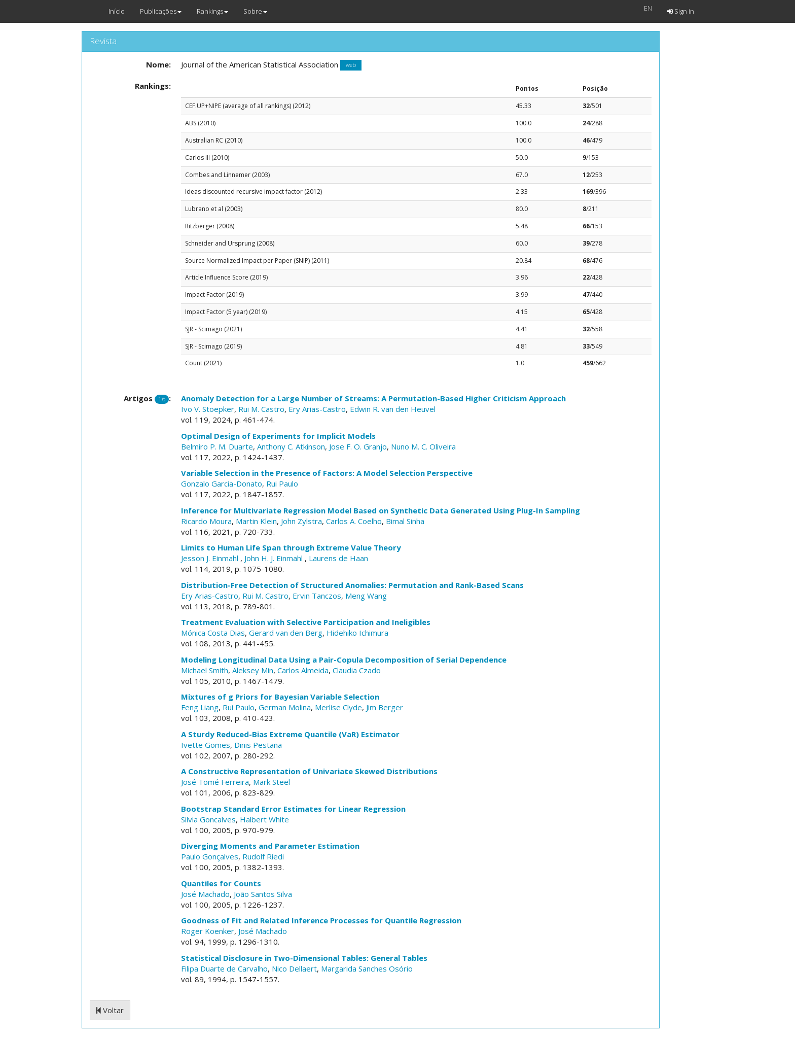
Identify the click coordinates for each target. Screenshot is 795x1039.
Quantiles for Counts (221, 883)
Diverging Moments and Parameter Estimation (270, 846)
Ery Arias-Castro (317, 409)
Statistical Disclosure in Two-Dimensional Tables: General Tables (304, 958)
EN (648, 8)
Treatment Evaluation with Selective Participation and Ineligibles (305, 622)
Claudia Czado (357, 670)
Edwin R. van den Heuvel (393, 409)
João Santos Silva (263, 894)
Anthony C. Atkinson (291, 446)
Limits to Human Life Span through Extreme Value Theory (291, 547)
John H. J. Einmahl (274, 558)
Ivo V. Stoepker (207, 409)
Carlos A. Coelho (354, 521)
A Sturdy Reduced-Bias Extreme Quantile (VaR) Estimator (290, 734)
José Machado (205, 894)
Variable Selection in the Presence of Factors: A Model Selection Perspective (327, 473)
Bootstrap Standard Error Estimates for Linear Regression (293, 809)
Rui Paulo (282, 483)
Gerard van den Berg (285, 633)
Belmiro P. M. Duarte (217, 446)
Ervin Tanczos (317, 596)
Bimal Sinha (405, 521)
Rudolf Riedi (263, 856)
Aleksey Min (252, 670)
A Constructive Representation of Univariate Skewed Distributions (309, 771)
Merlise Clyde (338, 707)
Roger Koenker (207, 931)
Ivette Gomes (205, 745)
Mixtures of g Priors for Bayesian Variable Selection (280, 696)
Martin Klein (256, 521)
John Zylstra (301, 521)
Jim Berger (384, 707)
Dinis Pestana (258, 745)
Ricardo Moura (206, 521)
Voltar (110, 1010)
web (351, 65)
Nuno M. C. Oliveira (423, 446)
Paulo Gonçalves (209, 856)
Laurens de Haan (338, 558)
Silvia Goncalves (208, 819)
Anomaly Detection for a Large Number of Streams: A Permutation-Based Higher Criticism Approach (373, 398)
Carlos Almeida (303, 670)
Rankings (212, 11)
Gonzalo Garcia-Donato (221, 483)
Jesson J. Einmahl (210, 558)
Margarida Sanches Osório (367, 968)
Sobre (255, 11)
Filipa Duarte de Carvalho (224, 968)
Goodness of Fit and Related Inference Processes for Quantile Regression (321, 920)
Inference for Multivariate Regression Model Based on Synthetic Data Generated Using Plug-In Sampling (380, 510)
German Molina (285, 707)
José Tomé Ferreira (215, 782)
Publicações (161, 11)
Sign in (680, 11)
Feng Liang (200, 707)
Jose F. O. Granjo (358, 446)
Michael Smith (204, 670)
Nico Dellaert (294, 968)
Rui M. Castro (261, 409)
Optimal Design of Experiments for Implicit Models (278, 436)
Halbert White (264, 819)
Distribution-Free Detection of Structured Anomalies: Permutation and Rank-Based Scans (352, 585)
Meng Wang (366, 596)
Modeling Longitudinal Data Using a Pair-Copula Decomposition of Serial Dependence (344, 659)
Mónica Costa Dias (213, 633)
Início (117, 11)
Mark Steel (271, 782)
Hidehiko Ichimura (357, 633)
